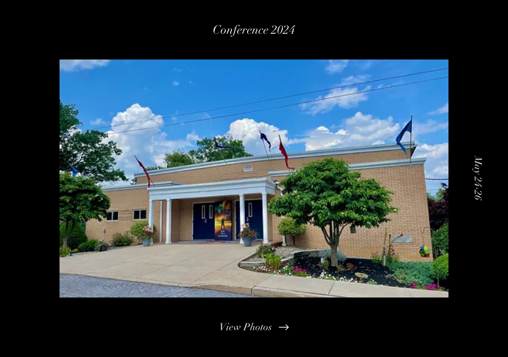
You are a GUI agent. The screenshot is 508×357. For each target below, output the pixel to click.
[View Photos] (254, 327)
